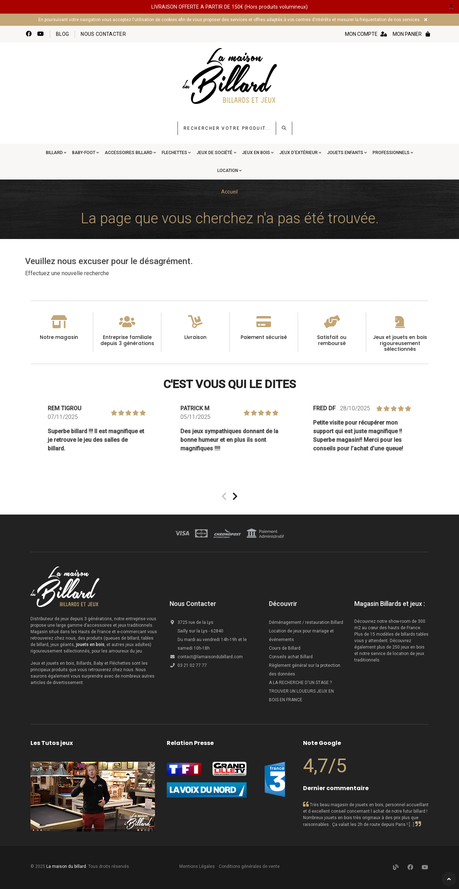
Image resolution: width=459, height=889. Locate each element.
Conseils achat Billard (291, 656)
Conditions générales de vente (249, 866)
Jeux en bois (256, 152)
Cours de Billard (285, 648)
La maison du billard (66, 866)
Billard (54, 152)
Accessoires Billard (128, 152)
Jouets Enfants (345, 152)
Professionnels (391, 152)
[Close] (451, 6)
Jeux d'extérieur (298, 152)
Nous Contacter (193, 603)
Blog (62, 34)
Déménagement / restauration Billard (306, 622)
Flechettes (174, 152)
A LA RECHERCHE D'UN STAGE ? (300, 682)
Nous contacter (103, 34)
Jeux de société (214, 152)
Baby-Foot (83, 152)
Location (227, 170)
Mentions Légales (197, 866)
